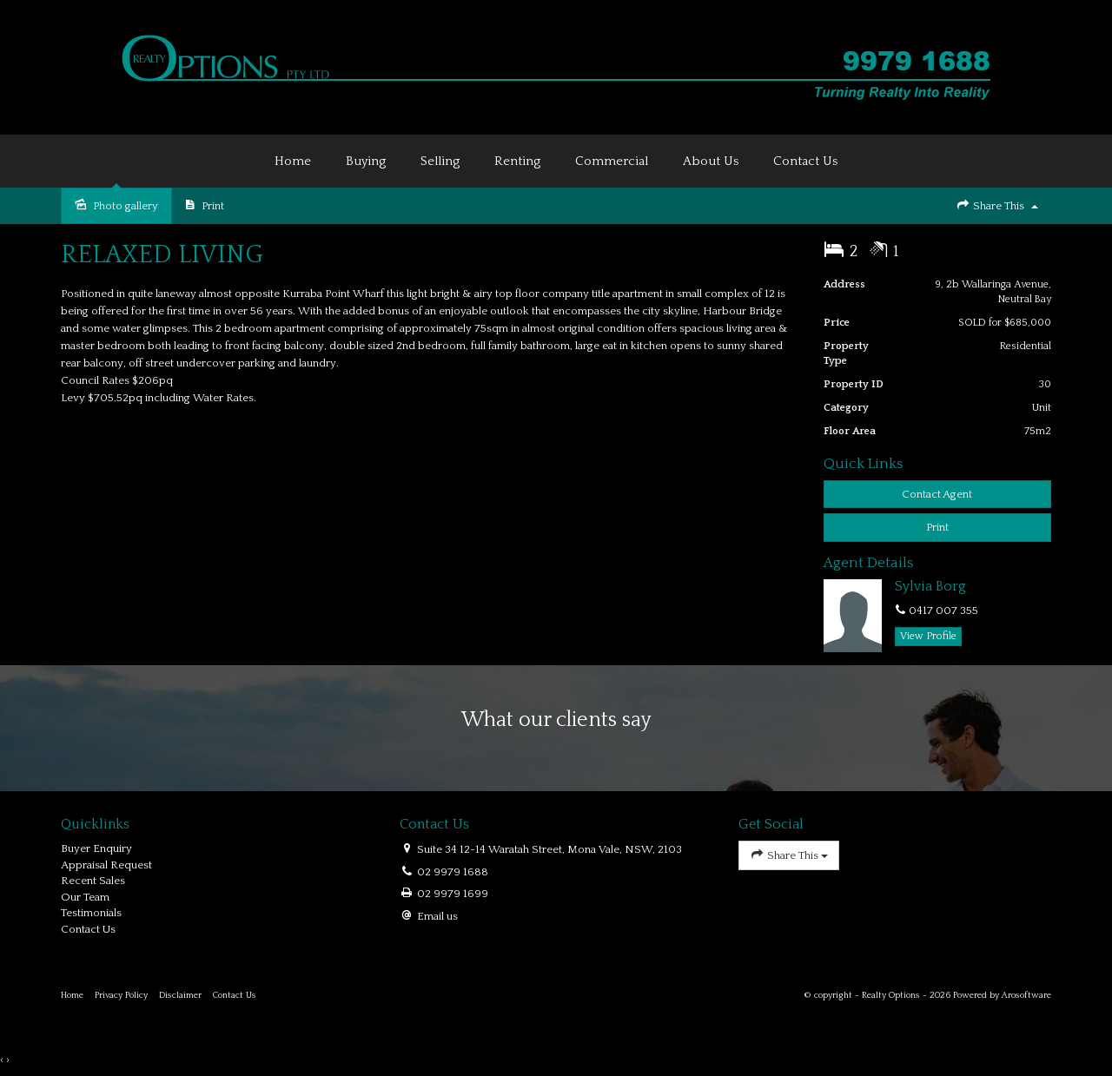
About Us (710, 161)
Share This (997, 205)
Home (293, 161)
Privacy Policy (121, 995)
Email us (437, 916)
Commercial (611, 161)
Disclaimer (180, 995)
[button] (938, 527)
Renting (517, 161)
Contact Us (805, 161)
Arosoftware (1026, 995)
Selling (440, 161)
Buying (366, 161)
